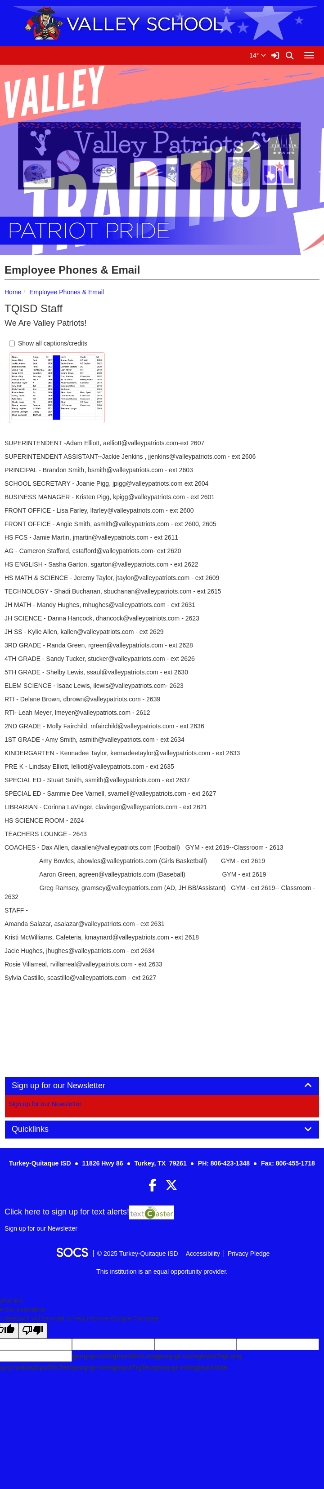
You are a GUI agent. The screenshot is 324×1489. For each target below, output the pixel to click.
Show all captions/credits (48, 343)
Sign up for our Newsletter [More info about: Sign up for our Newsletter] (45, 1104)
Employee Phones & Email (66, 292)
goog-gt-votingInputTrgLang (199, 1356)
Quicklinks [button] (40, 1129)
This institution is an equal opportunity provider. (162, 1271)
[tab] (162, 1086)
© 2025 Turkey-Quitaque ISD (137, 1253)
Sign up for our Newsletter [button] (69, 1085)
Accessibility (203, 1253)
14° (257, 55)
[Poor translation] (32, 1330)
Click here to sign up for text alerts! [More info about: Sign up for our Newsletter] (66, 1211)
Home (12, 292)
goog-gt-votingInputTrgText (113, 1367)
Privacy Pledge (249, 1253)
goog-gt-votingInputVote (190, 1367)
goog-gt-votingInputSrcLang (114, 1356)
